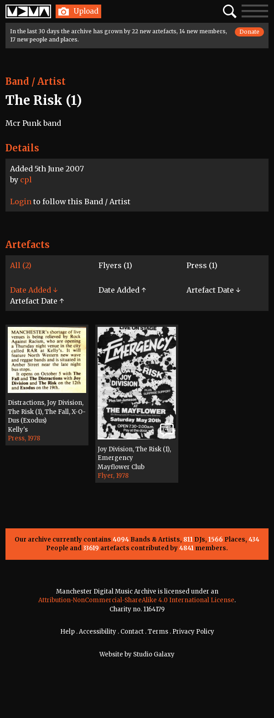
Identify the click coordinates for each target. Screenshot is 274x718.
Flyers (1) (115, 265)
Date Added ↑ (122, 289)
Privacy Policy (193, 631)
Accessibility (97, 631)
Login (20, 201)
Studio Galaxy (154, 654)
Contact (132, 631)
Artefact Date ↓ (213, 289)
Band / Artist (35, 81)
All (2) (20, 265)
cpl (26, 179)
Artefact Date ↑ (37, 300)
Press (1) (201, 265)
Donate (249, 31)
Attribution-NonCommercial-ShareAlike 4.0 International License (136, 600)
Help (67, 631)
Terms (158, 631)
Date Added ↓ (33, 289)
